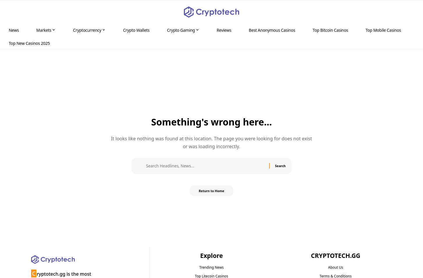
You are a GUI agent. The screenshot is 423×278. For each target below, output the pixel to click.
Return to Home (211, 192)
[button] (407, 12)
